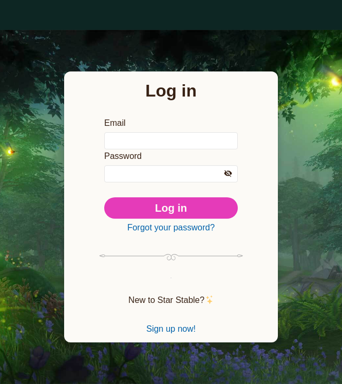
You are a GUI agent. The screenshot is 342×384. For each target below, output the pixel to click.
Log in (171, 206)
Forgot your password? (171, 228)
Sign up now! (171, 333)
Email (115, 119)
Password (124, 154)
